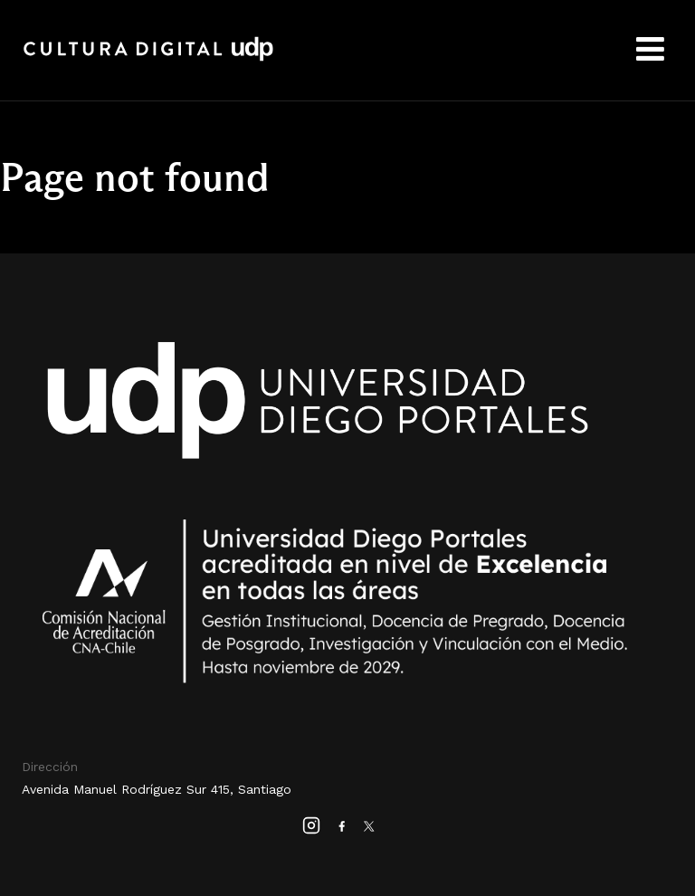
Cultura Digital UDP (148, 58)
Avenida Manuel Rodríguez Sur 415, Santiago (156, 789)
